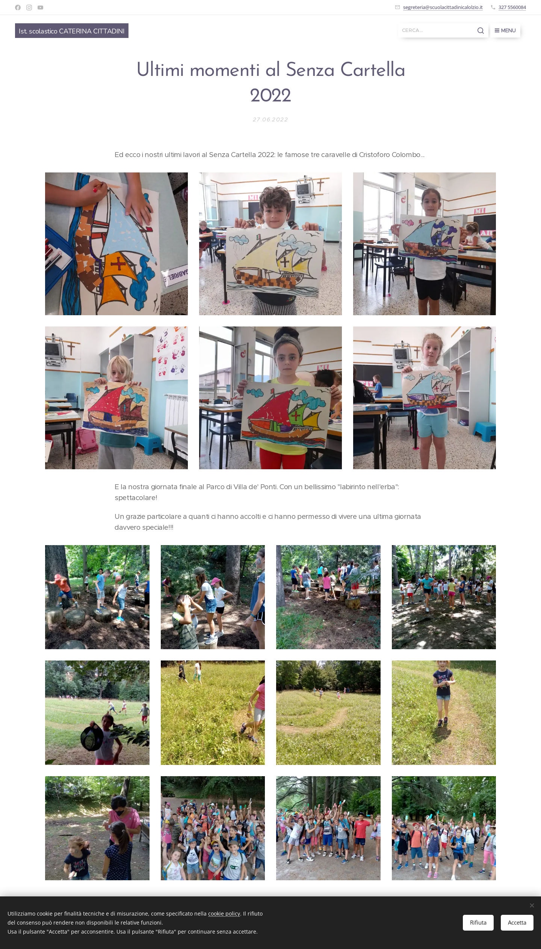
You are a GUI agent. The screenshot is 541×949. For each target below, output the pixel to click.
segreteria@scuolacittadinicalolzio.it (443, 7)
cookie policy (224, 913)
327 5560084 (512, 7)
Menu (505, 30)
